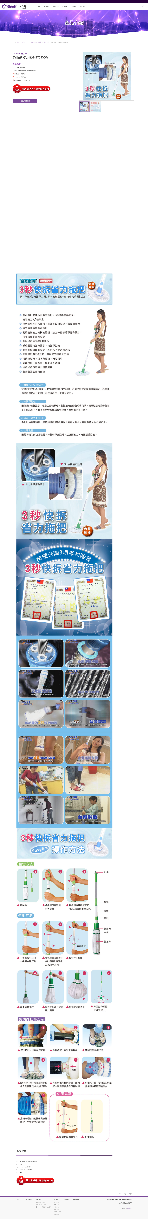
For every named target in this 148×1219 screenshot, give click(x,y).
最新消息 (56, 1209)
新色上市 (56, 1204)
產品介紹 (56, 6)
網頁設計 (129, 1208)
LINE (125, 1194)
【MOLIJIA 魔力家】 (35, 42)
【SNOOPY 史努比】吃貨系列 (43, 1207)
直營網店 (73, 6)
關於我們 (47, 6)
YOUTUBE (130, 1194)
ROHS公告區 (57, 1212)
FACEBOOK (120, 1194)
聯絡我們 (82, 6)
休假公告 (56, 1207)
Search (143, 6)
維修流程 (56, 1214)
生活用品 (46, 42)
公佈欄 (65, 6)
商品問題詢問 (25, 101)
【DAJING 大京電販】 (41, 1204)
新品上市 (56, 1202)
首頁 (39, 6)
